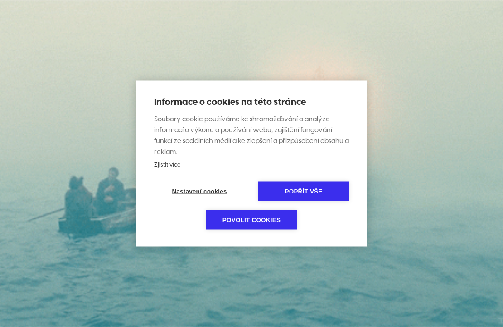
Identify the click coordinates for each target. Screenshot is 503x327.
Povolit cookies (251, 220)
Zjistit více (167, 165)
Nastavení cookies (199, 191)
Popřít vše (303, 191)
